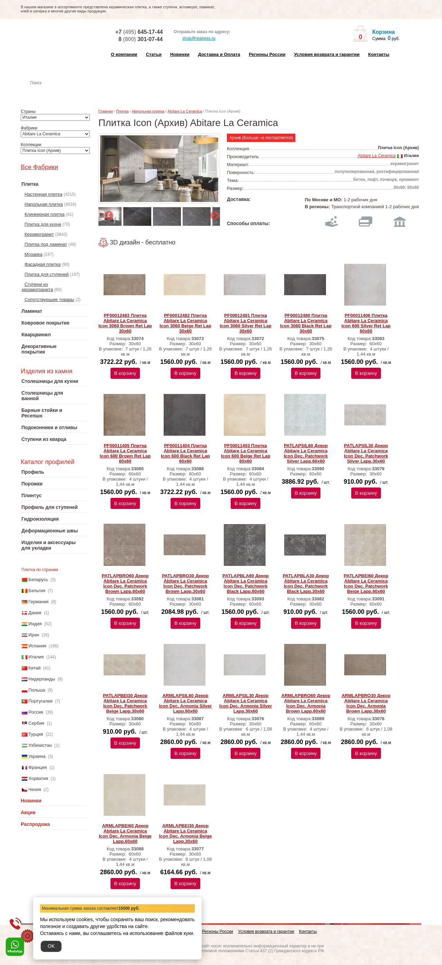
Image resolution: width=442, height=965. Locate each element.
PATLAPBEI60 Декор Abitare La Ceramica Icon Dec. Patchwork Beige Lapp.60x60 (366, 583)
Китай (34, 667)
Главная (105, 111)
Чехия (34, 789)
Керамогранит (39, 234)
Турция (35, 734)
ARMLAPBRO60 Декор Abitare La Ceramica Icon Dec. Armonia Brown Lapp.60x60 (305, 703)
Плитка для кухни (43, 224)
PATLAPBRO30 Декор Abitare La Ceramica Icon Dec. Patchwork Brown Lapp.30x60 (185, 583)
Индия (34, 623)
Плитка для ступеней (47, 274)
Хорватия (38, 778)
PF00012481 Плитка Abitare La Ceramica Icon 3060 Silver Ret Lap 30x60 (245, 323)
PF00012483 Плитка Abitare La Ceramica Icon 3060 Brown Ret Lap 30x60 (125, 323)
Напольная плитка (44, 204)
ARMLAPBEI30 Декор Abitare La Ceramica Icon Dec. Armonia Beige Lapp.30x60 (185, 833)
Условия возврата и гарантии (326, 54)
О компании (124, 54)
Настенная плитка (61, 92)
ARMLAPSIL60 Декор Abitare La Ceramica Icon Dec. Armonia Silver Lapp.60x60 (185, 703)
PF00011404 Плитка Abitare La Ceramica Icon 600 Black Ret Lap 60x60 (185, 453)
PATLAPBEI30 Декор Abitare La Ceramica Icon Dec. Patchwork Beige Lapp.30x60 (125, 703)
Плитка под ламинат (46, 244)
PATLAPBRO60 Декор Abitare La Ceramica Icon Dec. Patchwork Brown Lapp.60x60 (125, 583)
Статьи (153, 54)
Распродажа (35, 824)
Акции (28, 812)
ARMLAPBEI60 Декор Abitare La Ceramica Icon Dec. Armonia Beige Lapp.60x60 (125, 833)
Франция (37, 767)
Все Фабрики (39, 167)
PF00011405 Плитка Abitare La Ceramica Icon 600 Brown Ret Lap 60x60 (125, 453)
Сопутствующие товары (49, 299)
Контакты (378, 54)
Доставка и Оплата (219, 54)
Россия (35, 712)
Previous (107, 214)
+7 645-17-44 (139, 32)
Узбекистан (40, 745)
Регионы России (267, 54)
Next (213, 214)
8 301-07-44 (140, 39)
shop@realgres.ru (194, 38)
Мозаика (33, 254)
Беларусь (38, 579)
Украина (37, 756)
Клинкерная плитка (45, 214)
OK (51, 946)
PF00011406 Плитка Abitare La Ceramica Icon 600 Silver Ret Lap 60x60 (366, 323)
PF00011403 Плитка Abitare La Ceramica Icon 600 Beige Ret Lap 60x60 (245, 453)
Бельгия (36, 590)
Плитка (122, 111)
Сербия (36, 723)
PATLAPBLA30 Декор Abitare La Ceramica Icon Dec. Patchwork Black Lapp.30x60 (306, 583)
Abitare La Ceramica (184, 111)
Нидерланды (41, 679)
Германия (38, 601)
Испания (37, 645)
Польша (36, 690)
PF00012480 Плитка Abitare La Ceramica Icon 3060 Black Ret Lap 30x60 (306, 323)
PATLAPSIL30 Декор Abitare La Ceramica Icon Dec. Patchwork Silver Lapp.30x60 (366, 453)
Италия (36, 656)
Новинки (180, 54)
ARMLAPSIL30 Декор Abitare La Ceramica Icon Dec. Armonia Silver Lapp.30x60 (245, 703)
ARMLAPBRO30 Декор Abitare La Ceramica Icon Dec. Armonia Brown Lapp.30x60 (366, 703)
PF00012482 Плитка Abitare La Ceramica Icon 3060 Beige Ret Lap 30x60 (185, 323)
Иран (33, 634)
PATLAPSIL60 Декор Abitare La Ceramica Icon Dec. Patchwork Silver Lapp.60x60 (306, 453)
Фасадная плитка (43, 264)
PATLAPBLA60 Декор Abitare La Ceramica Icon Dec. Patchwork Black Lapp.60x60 (245, 583)
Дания (34, 612)
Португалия (40, 701)
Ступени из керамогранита (37, 287)
